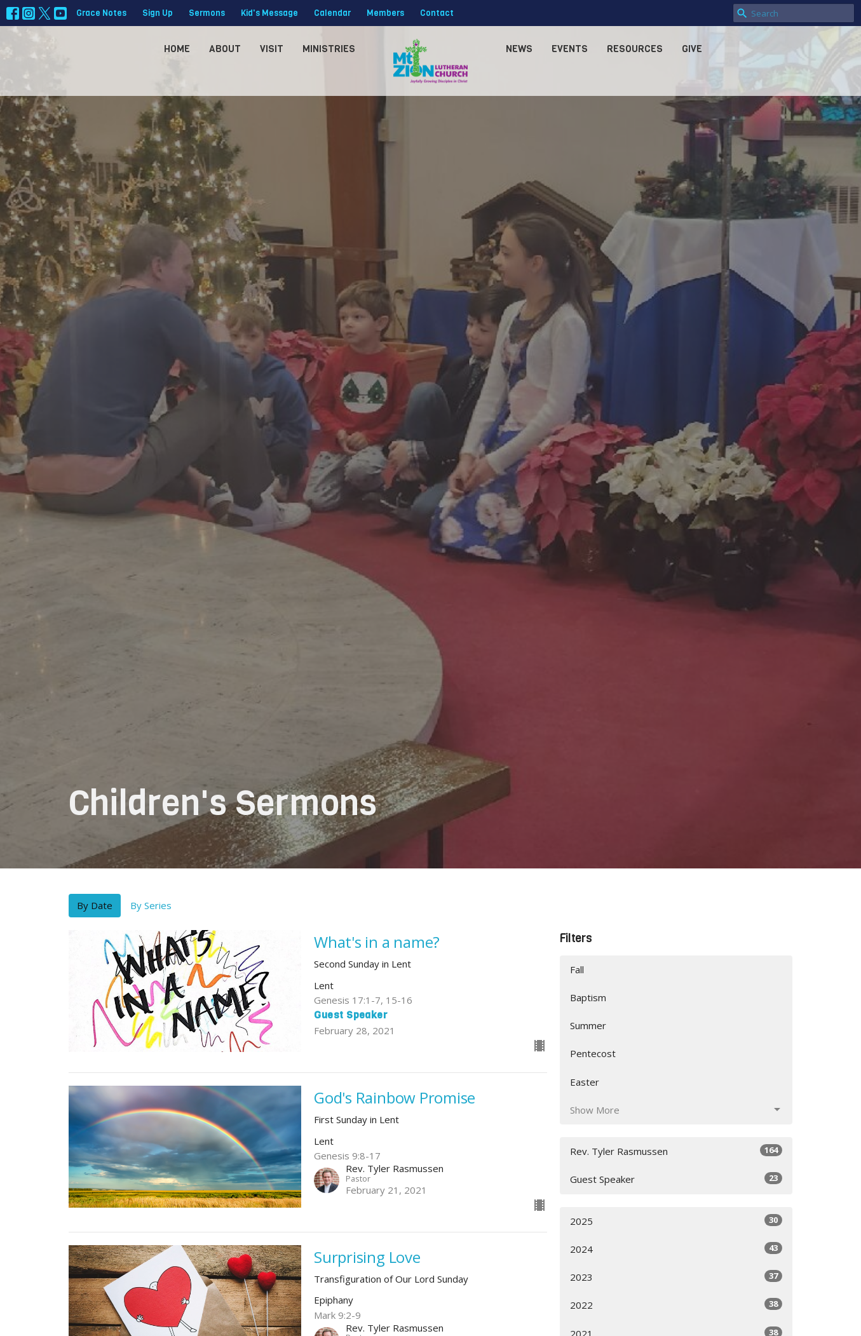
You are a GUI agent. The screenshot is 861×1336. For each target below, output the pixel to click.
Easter (584, 1082)
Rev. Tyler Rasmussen (676, 1150)
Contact (437, 13)
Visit (271, 49)
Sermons (207, 13)
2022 (676, 1304)
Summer (588, 1025)
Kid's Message (269, 13)
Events (570, 49)
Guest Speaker (676, 1178)
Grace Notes (101, 13)
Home (177, 49)
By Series (151, 905)
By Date (94, 905)
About (225, 49)
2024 (676, 1248)
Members (385, 13)
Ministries (328, 49)
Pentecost (593, 1053)
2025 (676, 1220)
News (519, 49)
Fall (577, 969)
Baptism (588, 997)
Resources (635, 49)
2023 (676, 1276)
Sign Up (157, 13)
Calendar (332, 13)
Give (692, 49)
